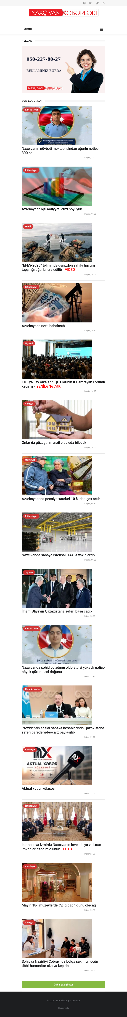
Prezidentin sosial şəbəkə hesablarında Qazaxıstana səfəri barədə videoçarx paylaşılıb (63, 730)
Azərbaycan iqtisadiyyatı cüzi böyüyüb (52, 209)
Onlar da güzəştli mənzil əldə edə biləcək (54, 442)
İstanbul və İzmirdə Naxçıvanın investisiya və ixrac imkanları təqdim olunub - (61, 847)
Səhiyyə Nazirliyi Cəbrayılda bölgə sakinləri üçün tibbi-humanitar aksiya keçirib (60, 963)
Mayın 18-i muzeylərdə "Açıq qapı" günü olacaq (59, 905)
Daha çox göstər (63, 984)
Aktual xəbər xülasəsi (38, 788)
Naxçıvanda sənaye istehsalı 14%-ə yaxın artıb (58, 555)
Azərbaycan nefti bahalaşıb (43, 326)
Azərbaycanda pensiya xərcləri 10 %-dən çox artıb (61, 499)
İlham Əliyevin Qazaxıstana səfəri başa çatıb (57, 611)
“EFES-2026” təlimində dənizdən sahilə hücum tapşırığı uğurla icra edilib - (58, 267)
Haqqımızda (63, 1008)
